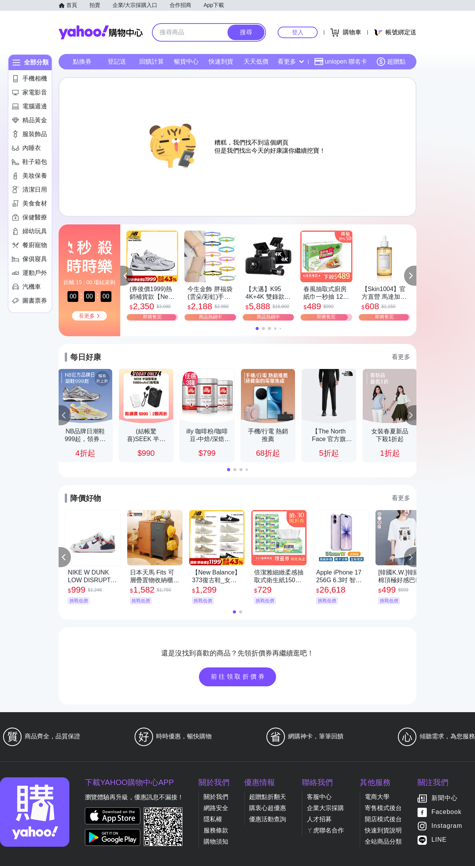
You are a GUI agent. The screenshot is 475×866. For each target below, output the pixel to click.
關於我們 (216, 797)
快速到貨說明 (383, 830)
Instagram (446, 826)
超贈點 (391, 61)
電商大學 (377, 797)
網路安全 (216, 808)
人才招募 (319, 819)
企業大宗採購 (325, 808)
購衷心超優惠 (267, 808)
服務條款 (216, 830)
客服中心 (319, 797)
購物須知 (216, 841)
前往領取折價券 (238, 676)
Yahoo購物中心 (101, 32)
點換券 (82, 61)
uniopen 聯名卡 (340, 61)
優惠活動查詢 (267, 819)
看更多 (291, 61)
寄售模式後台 (383, 808)
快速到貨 (221, 61)
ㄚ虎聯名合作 (325, 830)
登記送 (117, 61)
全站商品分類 (383, 841)
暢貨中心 (186, 61)
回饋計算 (151, 61)
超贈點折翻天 (267, 797)
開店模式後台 (383, 819)
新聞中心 (444, 798)
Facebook (446, 812)
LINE (439, 840)
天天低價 (256, 61)
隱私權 (213, 819)
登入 (297, 32)
